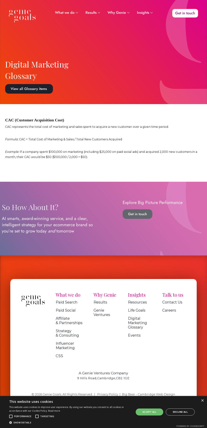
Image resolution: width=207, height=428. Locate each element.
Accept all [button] (149, 411)
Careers (169, 310)
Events (134, 335)
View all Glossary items (29, 88)
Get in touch (137, 214)
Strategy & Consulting (67, 333)
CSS (59, 356)
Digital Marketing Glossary (137, 322)
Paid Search (66, 302)
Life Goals (136, 310)
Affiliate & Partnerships (69, 320)
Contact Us (172, 302)
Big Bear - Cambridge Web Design (148, 394)
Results (100, 302)
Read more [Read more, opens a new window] (54, 410)
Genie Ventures (102, 312)
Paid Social (66, 310)
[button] (11, 416)
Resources (137, 302)
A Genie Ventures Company (103, 373)
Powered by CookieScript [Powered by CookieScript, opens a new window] (190, 426)
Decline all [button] (180, 411)
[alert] (103, 412)
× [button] (202, 400)
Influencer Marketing (65, 345)
